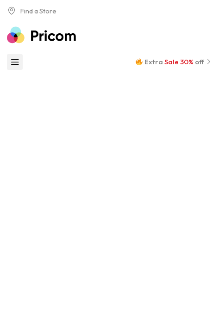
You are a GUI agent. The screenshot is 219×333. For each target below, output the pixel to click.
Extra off (174, 61)
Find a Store (31, 10)
